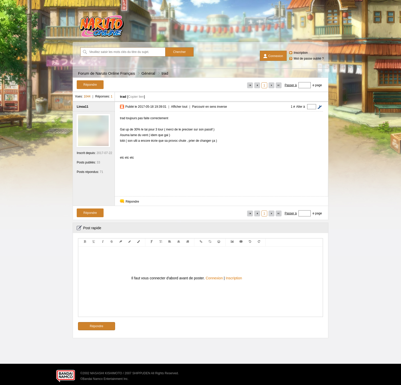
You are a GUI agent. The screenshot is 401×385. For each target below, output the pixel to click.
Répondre (132, 201)
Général (148, 73)
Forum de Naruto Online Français (106, 73)
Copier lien (136, 96)
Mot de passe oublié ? (309, 58)
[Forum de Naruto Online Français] (101, 37)
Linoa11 (82, 106)
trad (165, 73)
